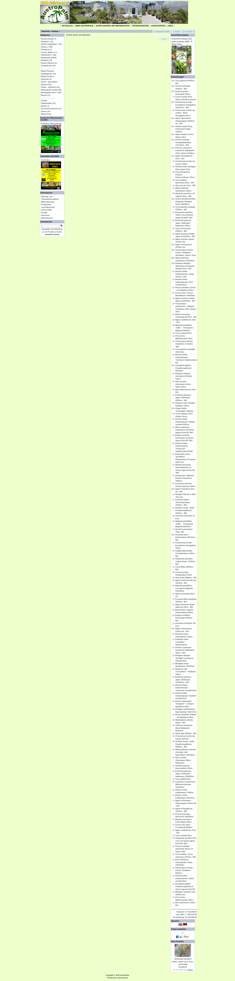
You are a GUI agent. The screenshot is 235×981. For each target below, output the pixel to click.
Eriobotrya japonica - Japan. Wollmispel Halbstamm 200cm (183, 223)
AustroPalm (124, 975)
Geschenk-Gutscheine (50, 109)
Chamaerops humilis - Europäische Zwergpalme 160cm (185, 545)
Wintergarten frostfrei (49, 90)
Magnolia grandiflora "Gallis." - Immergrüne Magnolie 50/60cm (184, 327)
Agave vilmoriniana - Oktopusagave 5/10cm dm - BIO (185, 803)
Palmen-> (45, 47)
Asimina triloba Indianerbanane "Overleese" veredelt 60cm (186, 687)
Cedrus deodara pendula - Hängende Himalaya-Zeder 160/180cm (185, 201)
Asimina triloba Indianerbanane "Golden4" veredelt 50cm (185, 695)
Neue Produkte (177, 941)
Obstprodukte (46, 103)
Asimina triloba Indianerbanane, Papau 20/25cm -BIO (184, 274)
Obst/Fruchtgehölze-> (49, 44)
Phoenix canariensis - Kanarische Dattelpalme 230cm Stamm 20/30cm (185, 150)
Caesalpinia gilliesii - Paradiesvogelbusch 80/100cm (183, 368)
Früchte (44, 101)
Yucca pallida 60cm (183, 779)
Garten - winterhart (48, 87)
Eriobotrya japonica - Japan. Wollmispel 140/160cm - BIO (183, 679)
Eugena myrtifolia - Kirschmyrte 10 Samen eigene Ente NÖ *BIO (184, 437)
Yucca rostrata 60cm (183, 333)
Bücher (44, 106)
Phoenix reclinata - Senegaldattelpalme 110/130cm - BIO (183, 142)
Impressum (45, 215)
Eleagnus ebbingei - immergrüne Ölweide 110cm (183, 376)
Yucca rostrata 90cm (183, 835)
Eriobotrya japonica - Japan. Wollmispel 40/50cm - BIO (183, 397)
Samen (44, 111)
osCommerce (122, 978)
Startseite (45, 31)
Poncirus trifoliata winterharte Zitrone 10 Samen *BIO (184, 849)
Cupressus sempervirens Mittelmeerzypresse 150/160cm (185, 784)
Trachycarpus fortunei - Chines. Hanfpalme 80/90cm (184, 870)
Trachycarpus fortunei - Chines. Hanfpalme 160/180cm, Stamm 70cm (185, 252)
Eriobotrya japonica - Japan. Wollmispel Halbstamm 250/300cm (184, 773)
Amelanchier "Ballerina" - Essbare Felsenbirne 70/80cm (185, 478)
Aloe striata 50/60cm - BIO (185, 578)
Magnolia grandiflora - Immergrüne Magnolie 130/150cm (184, 588)
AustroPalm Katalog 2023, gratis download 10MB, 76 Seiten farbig (182, 41)
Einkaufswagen (177, 77)
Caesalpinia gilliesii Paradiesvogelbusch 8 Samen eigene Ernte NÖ (185, 886)
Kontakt (44, 213)
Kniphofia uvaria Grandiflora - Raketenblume (181, 642)
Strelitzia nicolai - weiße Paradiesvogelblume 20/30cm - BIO (184, 510)
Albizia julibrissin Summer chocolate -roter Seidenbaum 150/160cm (185, 752)
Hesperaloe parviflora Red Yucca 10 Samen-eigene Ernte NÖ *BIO (185, 840)
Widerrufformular (47, 202)
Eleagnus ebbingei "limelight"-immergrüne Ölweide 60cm (184, 658)
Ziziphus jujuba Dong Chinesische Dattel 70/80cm (183, 129)
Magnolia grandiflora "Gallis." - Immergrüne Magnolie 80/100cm (184, 523)
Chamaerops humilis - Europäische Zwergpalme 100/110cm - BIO (185, 104)
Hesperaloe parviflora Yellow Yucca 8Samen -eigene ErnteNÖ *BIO (184, 215)
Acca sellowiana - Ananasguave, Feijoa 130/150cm (183, 862)
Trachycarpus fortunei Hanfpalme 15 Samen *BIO (184, 344)
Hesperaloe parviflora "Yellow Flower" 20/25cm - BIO (185, 561)
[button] (161, 32)
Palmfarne (45, 49)
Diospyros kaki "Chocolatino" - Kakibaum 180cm (185, 671)
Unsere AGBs (46, 210)
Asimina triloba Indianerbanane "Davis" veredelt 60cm (184, 878)
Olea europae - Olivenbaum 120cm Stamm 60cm (183, 384)
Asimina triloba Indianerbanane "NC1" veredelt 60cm (184, 282)
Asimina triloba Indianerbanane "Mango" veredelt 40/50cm (185, 421)
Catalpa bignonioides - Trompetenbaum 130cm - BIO (185, 553)
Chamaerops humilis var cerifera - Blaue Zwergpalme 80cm (185, 113)
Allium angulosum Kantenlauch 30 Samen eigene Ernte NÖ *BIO (184, 430)
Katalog (55, 31)
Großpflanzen (46, 66)
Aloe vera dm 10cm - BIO (185, 185)
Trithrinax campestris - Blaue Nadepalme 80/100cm (184, 728)
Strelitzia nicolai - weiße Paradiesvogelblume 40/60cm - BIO (184, 744)
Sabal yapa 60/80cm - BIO (185, 733)
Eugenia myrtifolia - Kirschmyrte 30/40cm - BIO (184, 618)
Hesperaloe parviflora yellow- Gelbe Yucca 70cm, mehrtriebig (183, 961)
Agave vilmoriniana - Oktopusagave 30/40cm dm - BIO (184, 121)
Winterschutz (46, 114)
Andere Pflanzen (47, 63)
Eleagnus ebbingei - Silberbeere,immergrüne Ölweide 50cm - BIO (185, 266)
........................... (48, 68)
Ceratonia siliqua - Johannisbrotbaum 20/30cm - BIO (182, 502)
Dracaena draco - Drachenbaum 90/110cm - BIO (185, 537)
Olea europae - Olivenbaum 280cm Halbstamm (183, 760)
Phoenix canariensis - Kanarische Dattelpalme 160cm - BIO (185, 650)
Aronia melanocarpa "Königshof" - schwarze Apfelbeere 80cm (184, 704)
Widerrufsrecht (47, 218)
